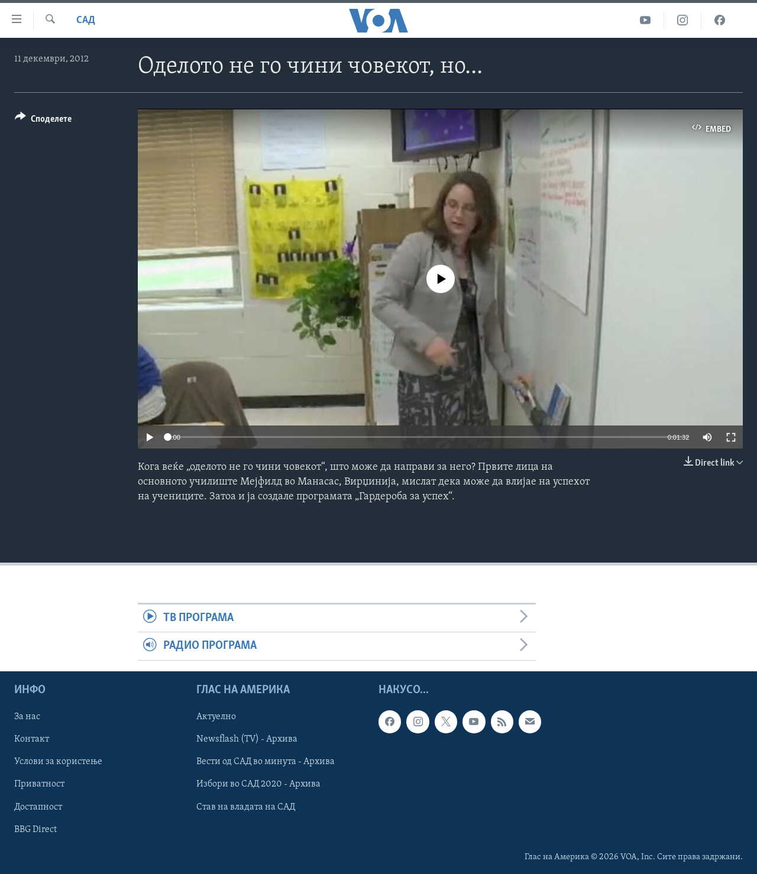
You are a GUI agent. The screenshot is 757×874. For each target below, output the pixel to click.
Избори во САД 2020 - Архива (258, 784)
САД (85, 20)
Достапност (38, 806)
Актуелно (216, 717)
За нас (27, 717)
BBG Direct (35, 829)
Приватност (39, 784)
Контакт (31, 739)
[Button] (43, 121)
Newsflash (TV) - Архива (246, 739)
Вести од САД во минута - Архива (265, 761)
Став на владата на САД (245, 806)
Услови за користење (58, 761)
